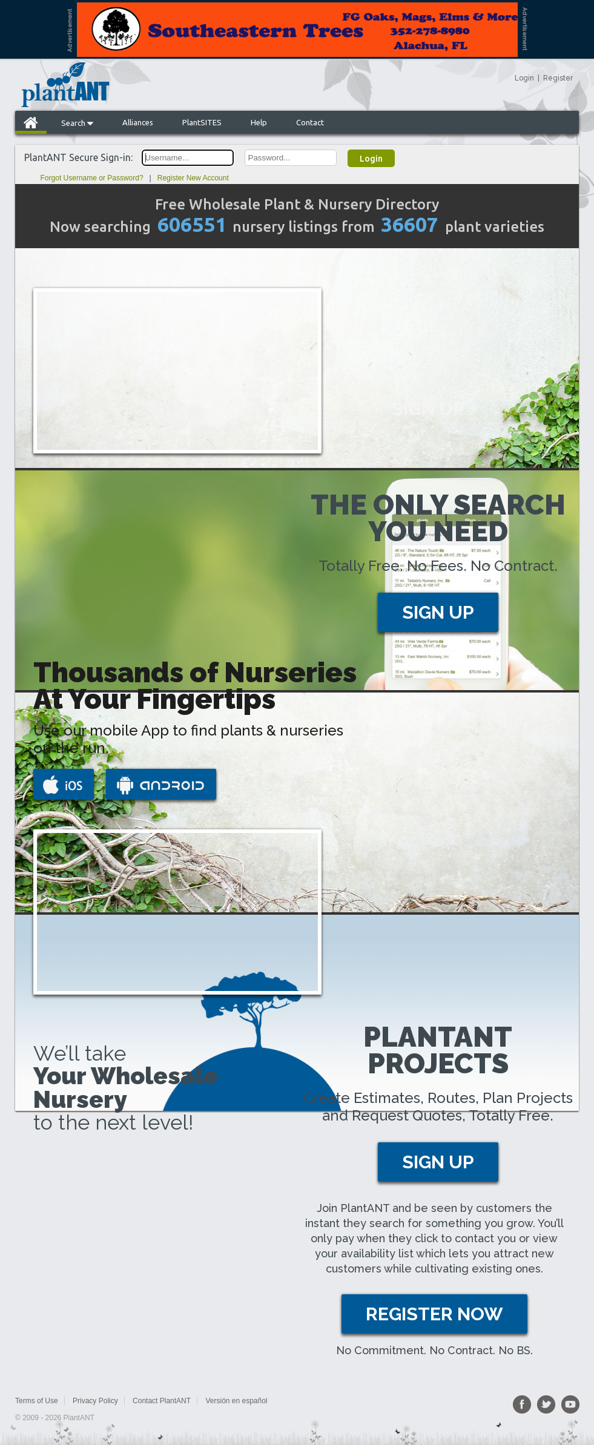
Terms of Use (36, 1401)
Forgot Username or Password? (92, 178)
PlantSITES (202, 122)
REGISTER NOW (434, 1314)
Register (558, 78)
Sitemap (295, 1401)
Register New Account (193, 178)
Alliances (137, 122)
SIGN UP (438, 612)
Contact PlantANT (162, 1401)
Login (524, 78)
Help (259, 122)
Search (77, 123)
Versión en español (236, 1401)
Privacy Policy (95, 1401)
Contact (310, 122)
